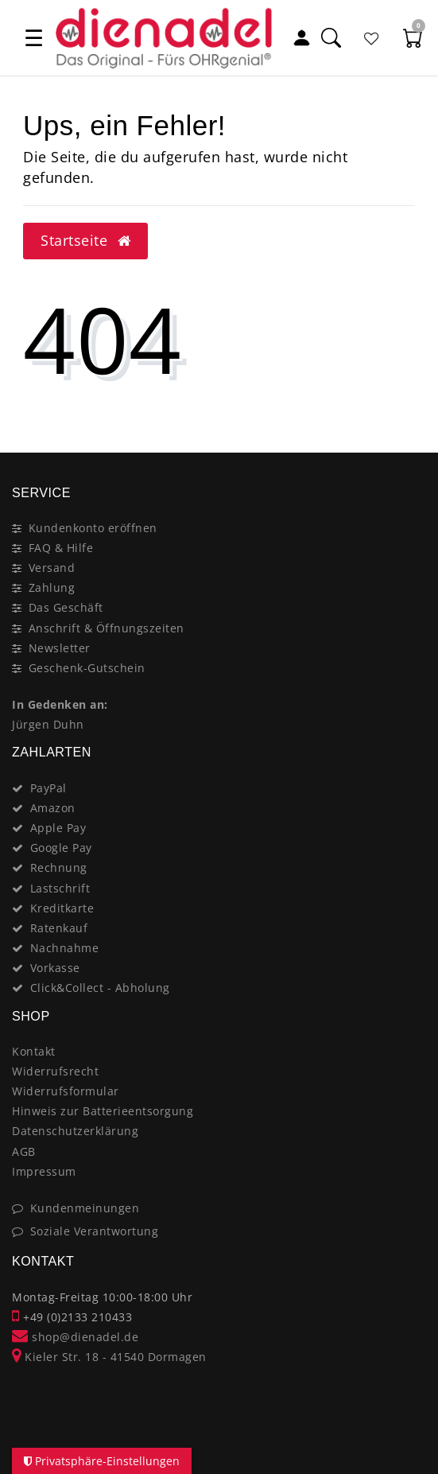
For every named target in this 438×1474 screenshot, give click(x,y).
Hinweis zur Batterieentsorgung (102, 1110)
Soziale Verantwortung (94, 1231)
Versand (52, 567)
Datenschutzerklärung (75, 1130)
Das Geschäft (66, 607)
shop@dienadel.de (75, 1336)
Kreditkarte (62, 908)
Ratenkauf (59, 927)
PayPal (48, 787)
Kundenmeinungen (85, 1207)
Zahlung (52, 587)
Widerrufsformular (65, 1091)
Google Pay (61, 847)
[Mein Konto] (301, 37)
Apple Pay (58, 827)
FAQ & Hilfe (61, 547)
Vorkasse (55, 967)
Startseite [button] (85, 240)
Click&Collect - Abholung (100, 987)
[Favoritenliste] (372, 37)
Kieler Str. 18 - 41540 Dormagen (109, 1356)
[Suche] (330, 37)
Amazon (53, 807)
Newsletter (60, 647)
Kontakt (34, 1051)
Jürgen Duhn (48, 724)
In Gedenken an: (60, 704)
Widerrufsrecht (55, 1071)
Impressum (44, 1171)
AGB (24, 1151)
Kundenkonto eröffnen (93, 527)
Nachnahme (64, 947)
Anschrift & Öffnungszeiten (106, 628)
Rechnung (58, 867)
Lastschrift (60, 888)
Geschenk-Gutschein (87, 667)
